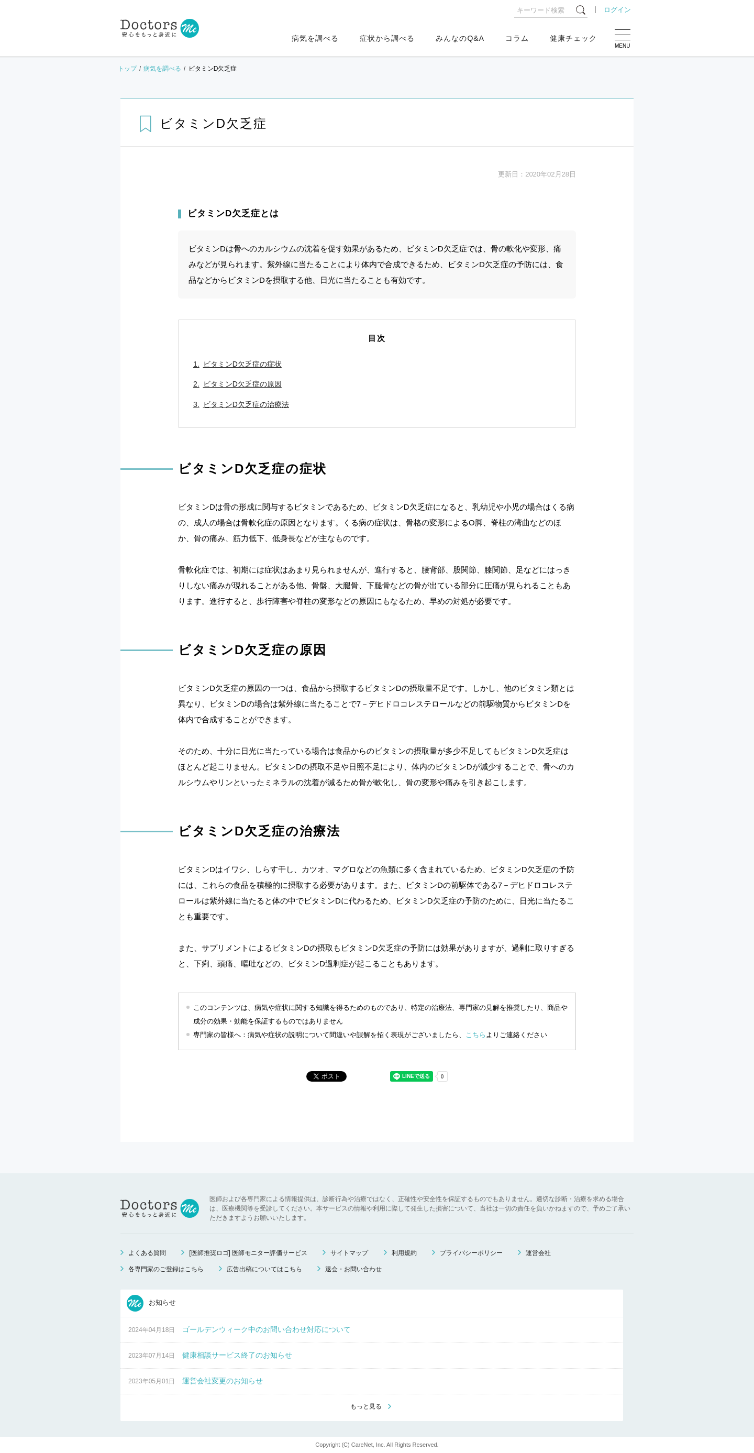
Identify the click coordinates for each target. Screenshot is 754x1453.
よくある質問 (147, 1253)
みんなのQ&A (460, 38)
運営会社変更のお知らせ (222, 1381)
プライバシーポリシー (471, 1253)
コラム (517, 38)
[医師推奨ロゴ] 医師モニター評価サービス (248, 1253)
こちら (475, 1035)
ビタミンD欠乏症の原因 (242, 384)
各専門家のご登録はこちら (166, 1269)
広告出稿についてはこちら (264, 1269)
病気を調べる (315, 38)
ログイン (617, 10)
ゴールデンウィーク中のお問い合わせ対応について (266, 1329)
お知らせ (151, 1303)
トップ (127, 68)
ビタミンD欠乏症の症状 (242, 364)
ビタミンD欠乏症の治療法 (246, 404)
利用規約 (404, 1253)
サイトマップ (349, 1253)
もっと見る (366, 1406)
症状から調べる (387, 38)
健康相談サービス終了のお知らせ (237, 1355)
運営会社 (538, 1253)
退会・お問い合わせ (353, 1269)
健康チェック (573, 38)
